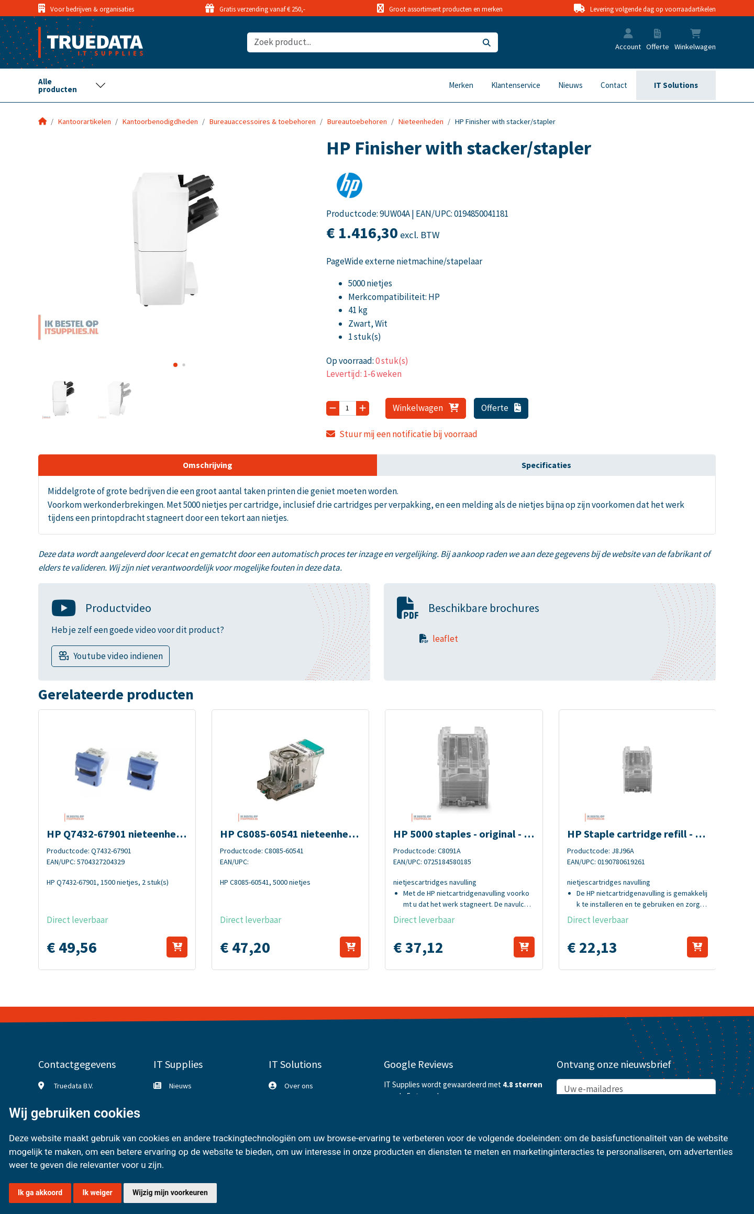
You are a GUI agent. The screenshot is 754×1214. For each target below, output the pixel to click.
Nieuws (570, 85)
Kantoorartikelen (84, 121)
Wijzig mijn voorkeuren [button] (170, 1192)
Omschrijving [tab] (207, 465)
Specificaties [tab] (546, 465)
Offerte (501, 408)
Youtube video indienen (118, 656)
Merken (461, 85)
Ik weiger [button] (97, 1192)
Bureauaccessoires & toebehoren (262, 121)
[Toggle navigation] (72, 85)
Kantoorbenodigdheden (160, 121)
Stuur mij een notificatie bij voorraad (402, 434)
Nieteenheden (420, 121)
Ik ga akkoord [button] (40, 1192)
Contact (614, 85)
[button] (628, 34)
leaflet (445, 638)
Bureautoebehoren (357, 121)
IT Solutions (676, 85)
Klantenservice (515, 85)
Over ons (298, 1085)
